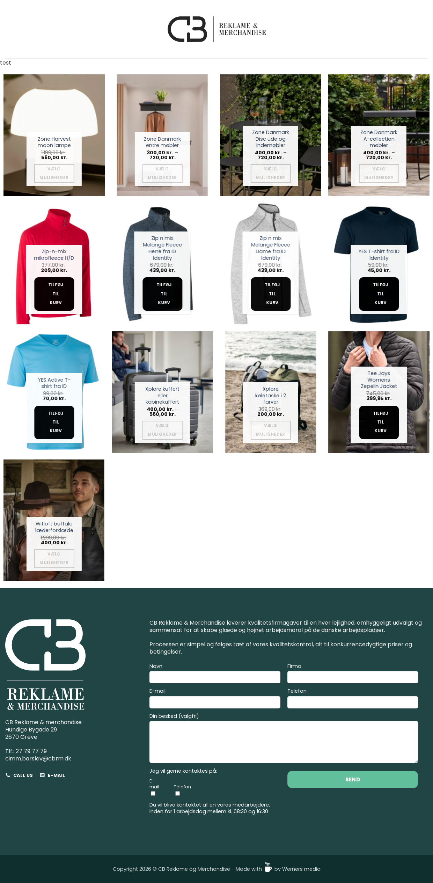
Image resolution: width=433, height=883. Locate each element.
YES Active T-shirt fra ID (54, 383)
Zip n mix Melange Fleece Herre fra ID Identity (162, 248)
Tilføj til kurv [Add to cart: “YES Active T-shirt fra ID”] (56, 422)
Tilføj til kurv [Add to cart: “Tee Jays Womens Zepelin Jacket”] (380, 422)
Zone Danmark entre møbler (162, 142)
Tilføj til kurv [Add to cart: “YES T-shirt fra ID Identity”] (380, 293)
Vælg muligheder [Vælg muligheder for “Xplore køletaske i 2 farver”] (270, 430)
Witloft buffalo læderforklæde (54, 527)
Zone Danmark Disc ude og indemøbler (270, 139)
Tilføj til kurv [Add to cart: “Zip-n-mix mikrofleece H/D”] (56, 293)
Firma (352, 674)
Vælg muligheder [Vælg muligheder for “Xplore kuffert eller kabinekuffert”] (162, 430)
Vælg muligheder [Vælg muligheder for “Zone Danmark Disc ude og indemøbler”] (270, 173)
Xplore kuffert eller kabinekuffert (162, 395)
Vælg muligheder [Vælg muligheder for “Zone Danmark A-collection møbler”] (378, 173)
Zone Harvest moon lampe (54, 142)
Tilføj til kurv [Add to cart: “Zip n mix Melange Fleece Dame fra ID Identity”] (272, 293)
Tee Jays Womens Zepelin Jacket (379, 380)
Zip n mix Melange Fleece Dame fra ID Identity (270, 248)
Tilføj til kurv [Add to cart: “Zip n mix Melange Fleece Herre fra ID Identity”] (164, 293)
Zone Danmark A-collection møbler (378, 139)
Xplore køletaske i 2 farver (270, 395)
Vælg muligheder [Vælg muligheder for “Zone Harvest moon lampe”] (53, 173)
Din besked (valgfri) (283, 739)
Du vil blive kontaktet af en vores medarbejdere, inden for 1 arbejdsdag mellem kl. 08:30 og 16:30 (209, 808)
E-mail (214, 699)
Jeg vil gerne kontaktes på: (183, 771)
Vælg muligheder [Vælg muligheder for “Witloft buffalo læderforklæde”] (53, 558)
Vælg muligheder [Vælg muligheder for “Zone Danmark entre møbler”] (162, 173)
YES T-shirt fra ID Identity (378, 254)
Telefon (352, 699)
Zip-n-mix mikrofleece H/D (54, 254)
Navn (214, 674)
